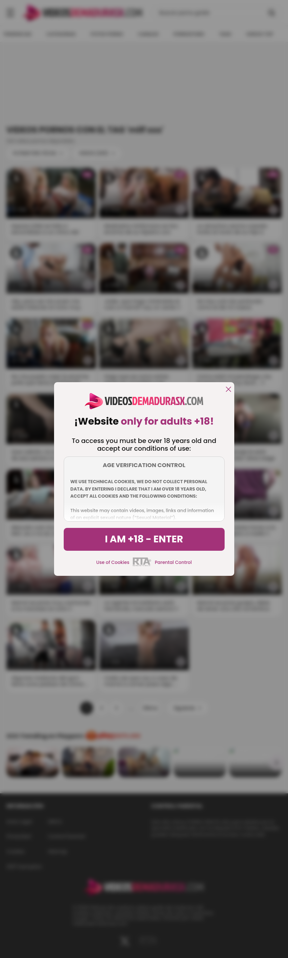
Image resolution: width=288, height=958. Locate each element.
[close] (228, 390)
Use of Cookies (112, 562)
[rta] (142, 565)
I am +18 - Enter (144, 539)
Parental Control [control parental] (173, 562)
